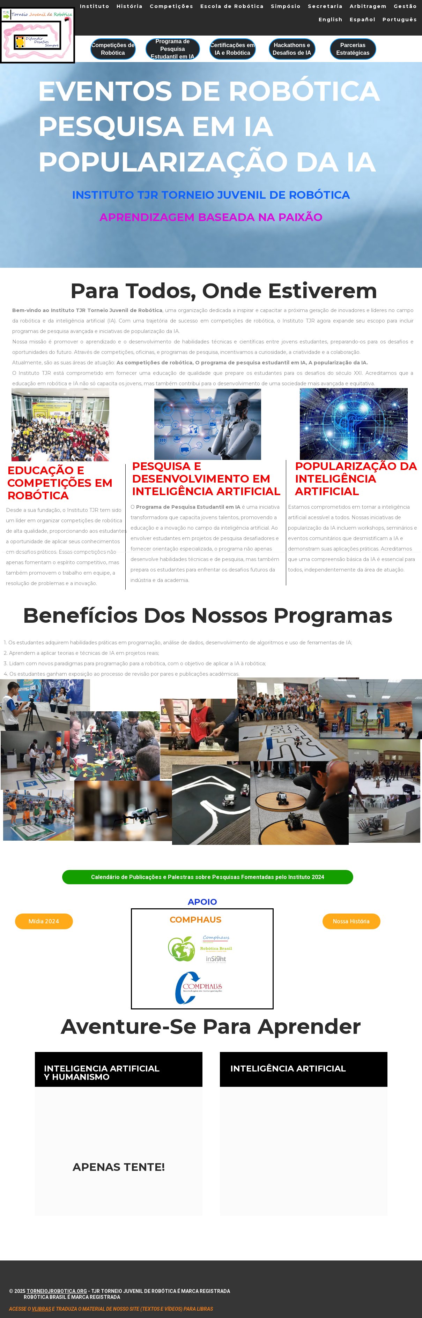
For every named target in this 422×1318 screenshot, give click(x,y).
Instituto (95, 6)
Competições (171, 6)
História (130, 6)
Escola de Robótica (232, 6)
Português (400, 19)
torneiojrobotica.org (57, 1291)
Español (363, 19)
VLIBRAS (41, 1309)
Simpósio (286, 6)
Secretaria (325, 6)
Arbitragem (368, 6)
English (331, 19)
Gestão (405, 6)
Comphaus (195, 920)
